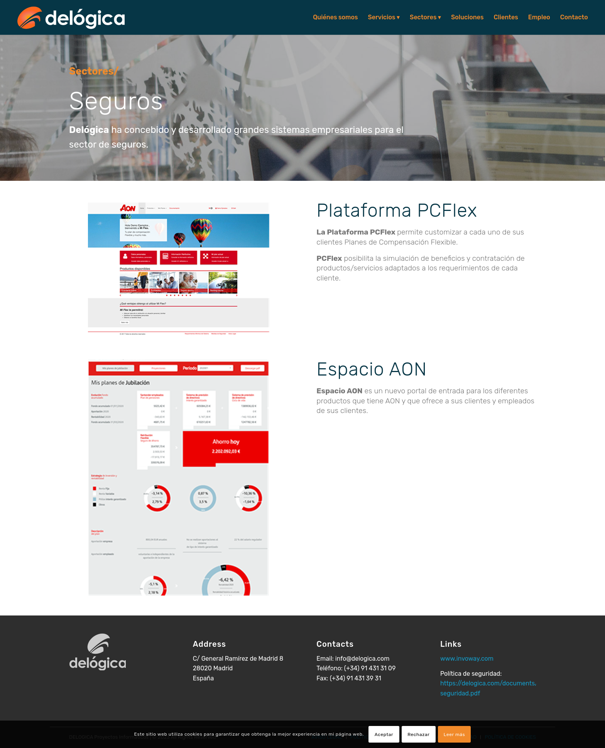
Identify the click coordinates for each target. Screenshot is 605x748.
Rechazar (418, 734)
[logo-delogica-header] (71, 17)
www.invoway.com (466, 658)
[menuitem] (335, 17)
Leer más (454, 734)
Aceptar (384, 734)
